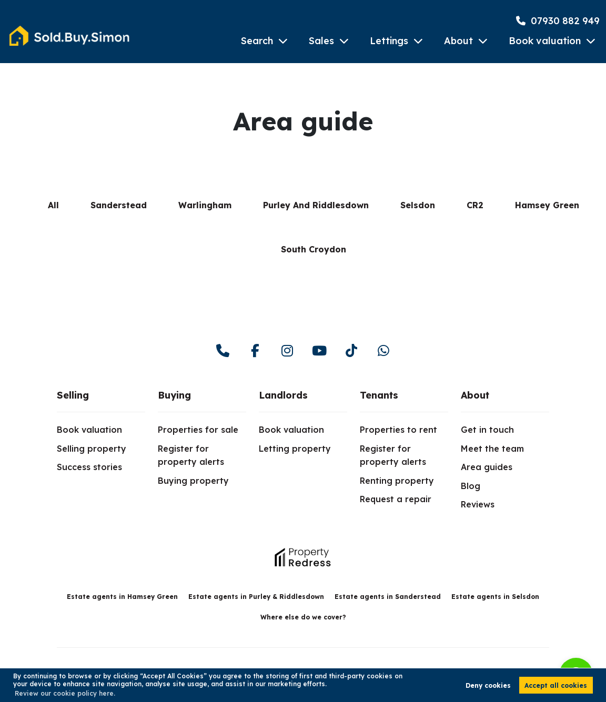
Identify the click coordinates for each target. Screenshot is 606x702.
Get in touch (487, 429)
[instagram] (287, 351)
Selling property (91, 448)
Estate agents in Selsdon (495, 597)
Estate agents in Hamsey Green (122, 597)
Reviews (477, 504)
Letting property (295, 448)
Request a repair (395, 499)
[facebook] (255, 351)
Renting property (397, 480)
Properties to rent (398, 429)
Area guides (486, 467)
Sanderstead (118, 205)
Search (257, 41)
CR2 (475, 205)
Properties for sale (198, 429)
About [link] (475, 395)
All (53, 205)
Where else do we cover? (303, 617)
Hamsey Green (547, 205)
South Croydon (313, 249)
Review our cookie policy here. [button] (65, 693)
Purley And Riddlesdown (316, 205)
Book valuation (545, 41)
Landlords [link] (283, 395)
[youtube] (319, 351)
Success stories (89, 467)
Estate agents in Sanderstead (388, 597)
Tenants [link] (379, 395)
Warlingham (204, 205)
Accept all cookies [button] (555, 685)
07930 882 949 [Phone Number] (558, 21)
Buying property (193, 480)
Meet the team (492, 448)
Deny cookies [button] (488, 685)
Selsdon (417, 205)
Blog (470, 486)
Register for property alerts (191, 455)
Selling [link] (73, 395)
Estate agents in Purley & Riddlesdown (256, 597)
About (458, 41)
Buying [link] (174, 395)
